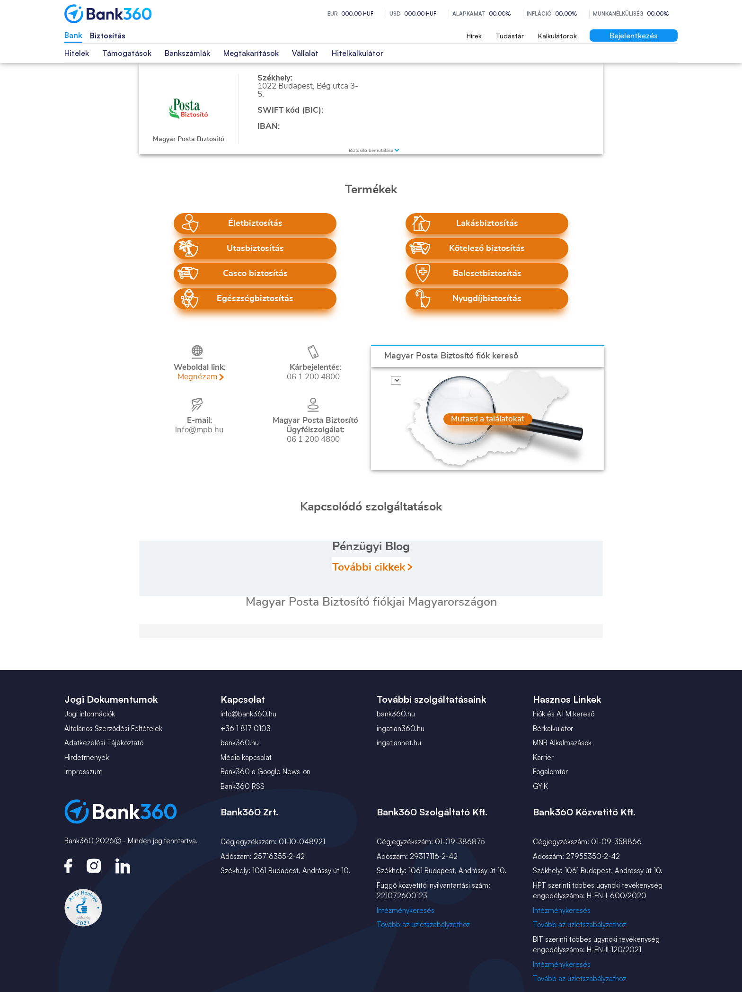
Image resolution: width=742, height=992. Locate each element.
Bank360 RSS (243, 786)
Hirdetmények (86, 757)
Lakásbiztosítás (487, 223)
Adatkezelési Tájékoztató (103, 742)
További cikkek (368, 566)
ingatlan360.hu (400, 728)
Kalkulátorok (557, 36)
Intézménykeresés (405, 910)
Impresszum (83, 771)
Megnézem (197, 377)
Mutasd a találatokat (487, 398)
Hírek (474, 36)
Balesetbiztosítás (487, 273)
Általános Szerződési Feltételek (113, 728)
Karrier (543, 757)
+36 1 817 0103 (246, 728)
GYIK (540, 786)
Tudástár (510, 36)
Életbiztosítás (255, 223)
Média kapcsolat (246, 757)
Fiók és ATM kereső (563, 713)
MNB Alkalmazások (562, 742)
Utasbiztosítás (255, 248)
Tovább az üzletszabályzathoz (423, 924)
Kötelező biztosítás (487, 248)
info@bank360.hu (248, 713)
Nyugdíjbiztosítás (486, 299)
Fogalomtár (550, 771)
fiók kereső (451, 356)
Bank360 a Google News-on (265, 771)
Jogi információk (89, 713)
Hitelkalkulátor (357, 53)
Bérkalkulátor (553, 728)
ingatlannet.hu (399, 742)
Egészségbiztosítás (255, 299)
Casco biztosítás (255, 273)
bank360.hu (240, 742)
